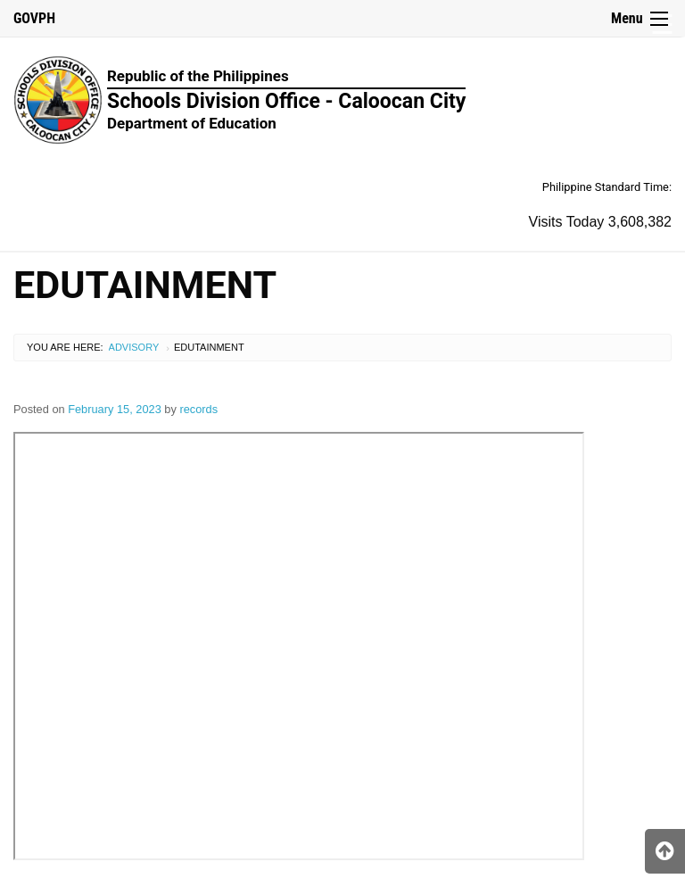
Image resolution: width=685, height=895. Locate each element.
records (198, 409)
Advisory (134, 347)
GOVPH (34, 18)
